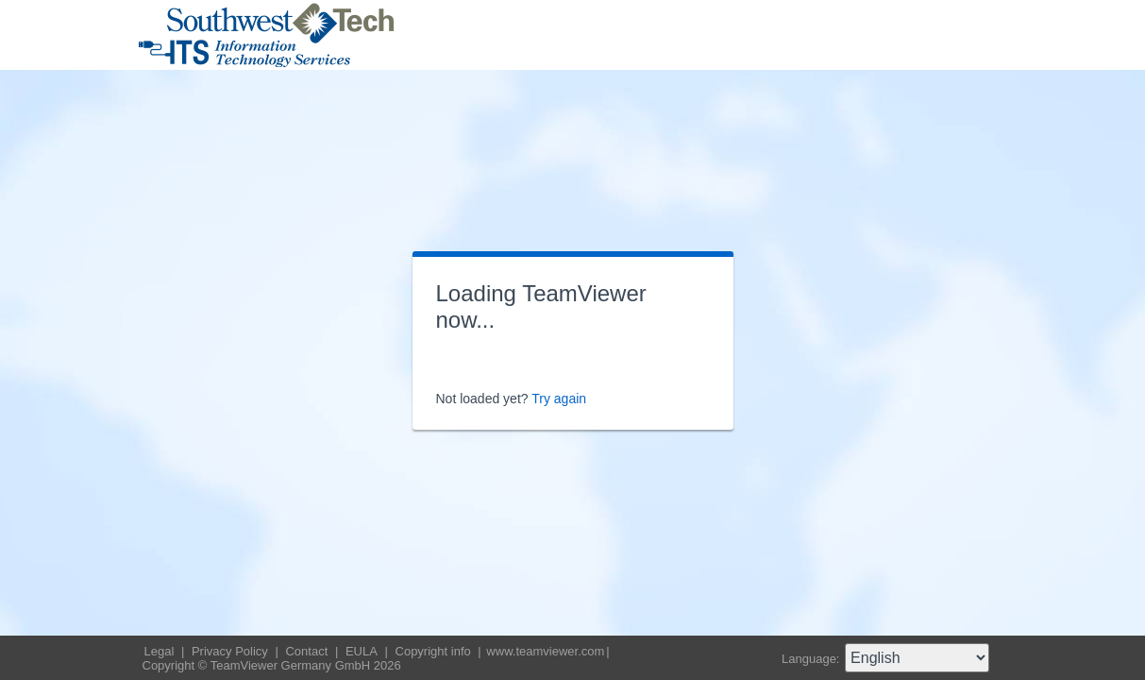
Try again (558, 398)
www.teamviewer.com (545, 651)
